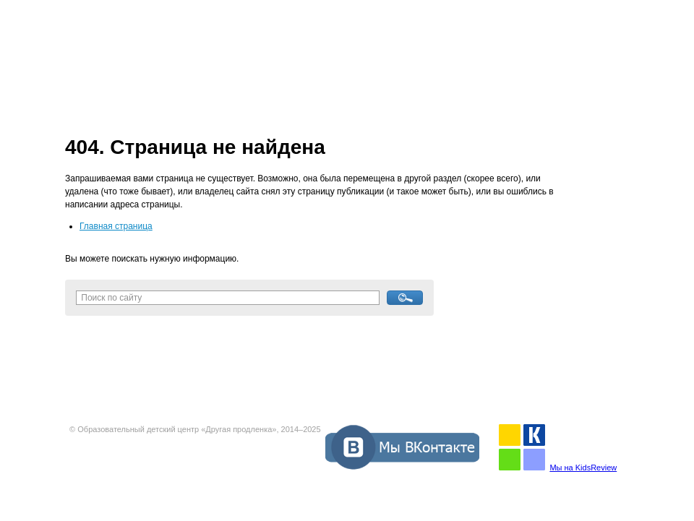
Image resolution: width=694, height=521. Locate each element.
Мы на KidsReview (583, 467)
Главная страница (116, 226)
